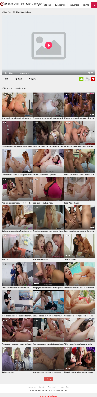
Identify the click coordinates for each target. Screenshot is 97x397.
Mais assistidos (60, 5)
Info (7, 79)
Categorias (47, 5)
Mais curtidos (52, 387)
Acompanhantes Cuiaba (48, 396)
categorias (32, 387)
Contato (86, 5)
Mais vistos (65, 387)
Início (4, 12)
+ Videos (49, 379)
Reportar (33, 79)
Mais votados (74, 5)
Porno (9, 12)
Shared (19, 79)
